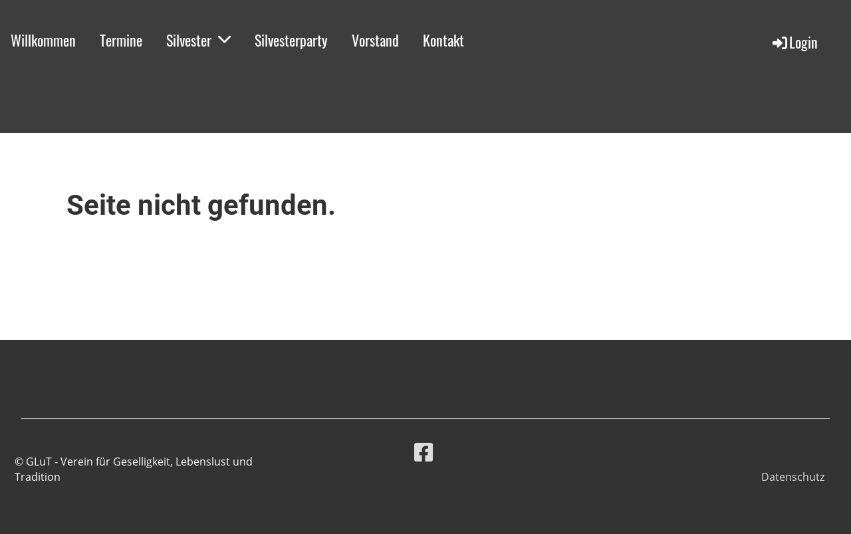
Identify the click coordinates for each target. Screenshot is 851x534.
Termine (121, 40)
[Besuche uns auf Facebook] (423, 452)
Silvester (198, 40)
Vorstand (375, 40)
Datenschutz (792, 476)
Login (794, 42)
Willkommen (43, 40)
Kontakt (443, 40)
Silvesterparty (291, 40)
